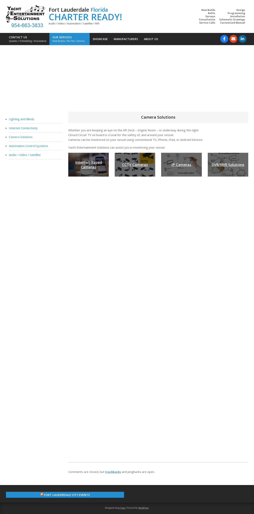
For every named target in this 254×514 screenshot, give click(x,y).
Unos (122, 507)
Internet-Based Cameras (88, 164)
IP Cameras (181, 164)
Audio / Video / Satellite (25, 155)
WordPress (143, 507)
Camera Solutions (21, 137)
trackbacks (113, 472)
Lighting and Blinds (21, 119)
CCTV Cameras (135, 164)
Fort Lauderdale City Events (67, 495)
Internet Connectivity (23, 128)
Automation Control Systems (28, 146)
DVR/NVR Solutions (228, 164)
